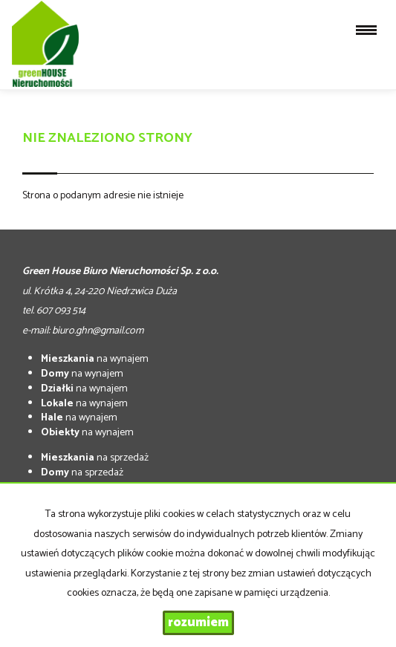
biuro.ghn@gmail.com (97, 330)
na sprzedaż (95, 457)
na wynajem (95, 359)
